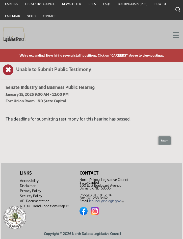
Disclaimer (28, 186)
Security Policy (31, 196)
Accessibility (29, 181)
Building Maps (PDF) (132, 4)
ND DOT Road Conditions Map (44, 206)
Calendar (12, 16)
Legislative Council (40, 4)
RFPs (92, 4)
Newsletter (71, 4)
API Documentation (34, 201)
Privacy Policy (30, 191)
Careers (11, 4)
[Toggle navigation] (173, 35)
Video (31, 16)
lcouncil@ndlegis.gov (106, 201)
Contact (49, 16)
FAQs (107, 4)
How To (160, 4)
